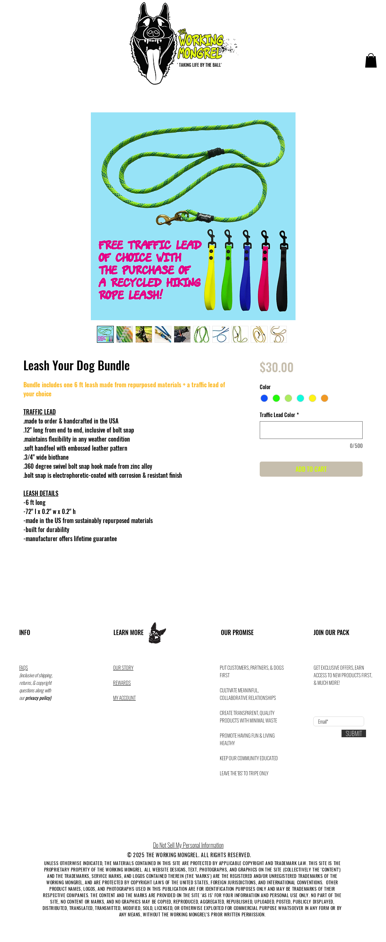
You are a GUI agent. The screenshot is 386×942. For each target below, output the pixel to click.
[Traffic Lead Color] (311, 430)
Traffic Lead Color (279, 415)
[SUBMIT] (354, 733)
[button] (371, 60)
